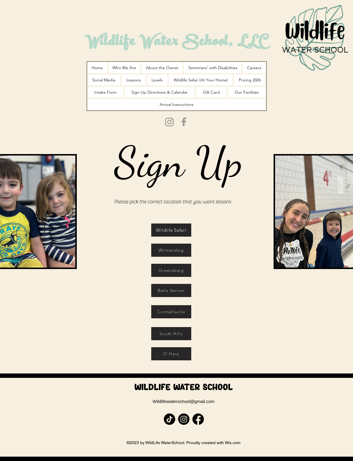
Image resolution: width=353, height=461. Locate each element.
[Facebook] (183, 122)
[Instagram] (169, 122)
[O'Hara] (171, 353)
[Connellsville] (171, 311)
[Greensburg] (171, 270)
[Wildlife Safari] (171, 230)
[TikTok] (169, 419)
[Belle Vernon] (171, 290)
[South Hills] (171, 333)
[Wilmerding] (171, 250)
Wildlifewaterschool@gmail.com (184, 401)
